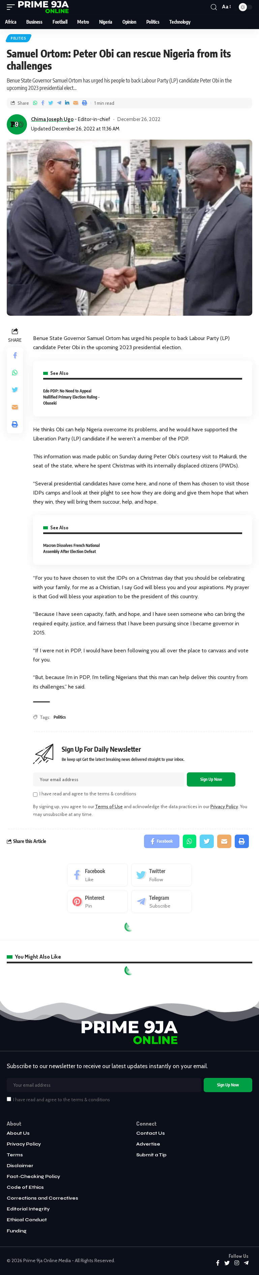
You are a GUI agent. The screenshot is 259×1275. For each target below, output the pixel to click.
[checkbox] (35, 794)
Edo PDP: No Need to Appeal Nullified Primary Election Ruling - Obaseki (71, 397)
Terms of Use (109, 806)
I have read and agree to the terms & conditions (87, 793)
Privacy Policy (224, 806)
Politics (18, 38)
